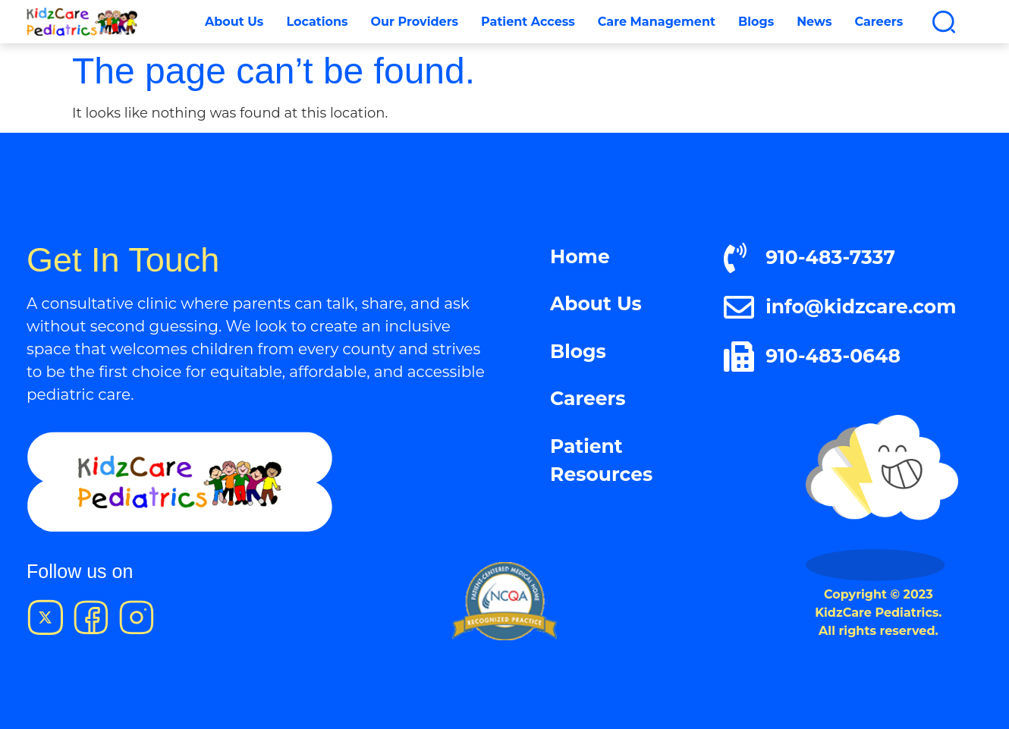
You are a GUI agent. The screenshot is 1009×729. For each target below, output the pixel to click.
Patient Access (528, 21)
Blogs (756, 21)
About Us (234, 21)
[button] (943, 22)
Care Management (656, 21)
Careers (878, 21)
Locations (316, 21)
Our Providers (414, 21)
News (814, 21)
